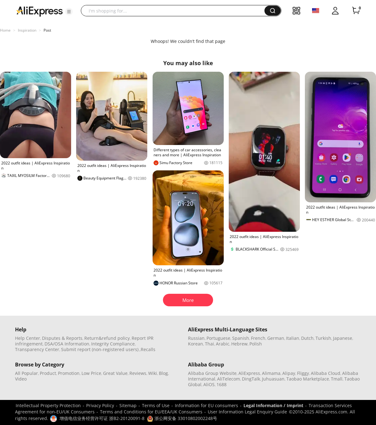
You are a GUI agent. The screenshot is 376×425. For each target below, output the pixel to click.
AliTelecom (228, 379)
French (258, 338)
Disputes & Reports (62, 338)
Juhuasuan (273, 379)
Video (21, 379)
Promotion (69, 373)
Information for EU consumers (206, 405)
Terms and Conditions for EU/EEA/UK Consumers (151, 412)
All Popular (26, 373)
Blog (163, 373)
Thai (209, 344)
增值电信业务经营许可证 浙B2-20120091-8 (102, 418)
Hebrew (239, 344)
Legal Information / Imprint (273, 405)
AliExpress (249, 373)
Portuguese (218, 338)
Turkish (323, 338)
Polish (255, 344)
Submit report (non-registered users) (99, 349)
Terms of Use (156, 405)
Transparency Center (37, 349)
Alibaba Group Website (212, 373)
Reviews (137, 373)
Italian (292, 338)
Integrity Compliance (113, 344)
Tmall (336, 379)
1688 (222, 384)
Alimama (271, 373)
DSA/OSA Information (66, 344)
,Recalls (147, 349)
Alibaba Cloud (325, 373)
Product (48, 373)
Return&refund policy (107, 338)
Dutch (307, 338)
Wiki (152, 373)
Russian (196, 338)
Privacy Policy (100, 405)
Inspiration (27, 30)
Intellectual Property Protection (48, 405)
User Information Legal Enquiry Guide (247, 412)
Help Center (27, 338)
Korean (195, 344)
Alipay (288, 373)
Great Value (115, 373)
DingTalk (251, 379)
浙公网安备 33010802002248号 (182, 418)
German (275, 338)
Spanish (240, 338)
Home (5, 30)
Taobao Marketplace (307, 379)
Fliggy (303, 373)
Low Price (91, 373)
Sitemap (128, 405)
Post (47, 30)
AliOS (209, 384)
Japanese (342, 338)
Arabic (222, 344)
